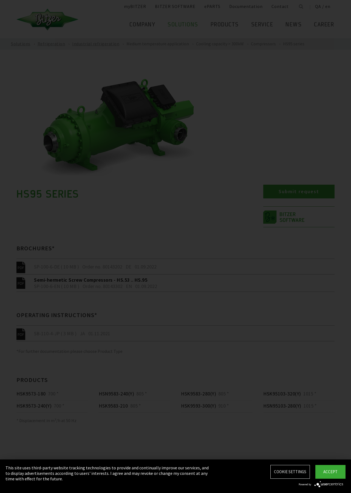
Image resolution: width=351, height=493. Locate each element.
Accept (330, 471)
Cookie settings (290, 471)
